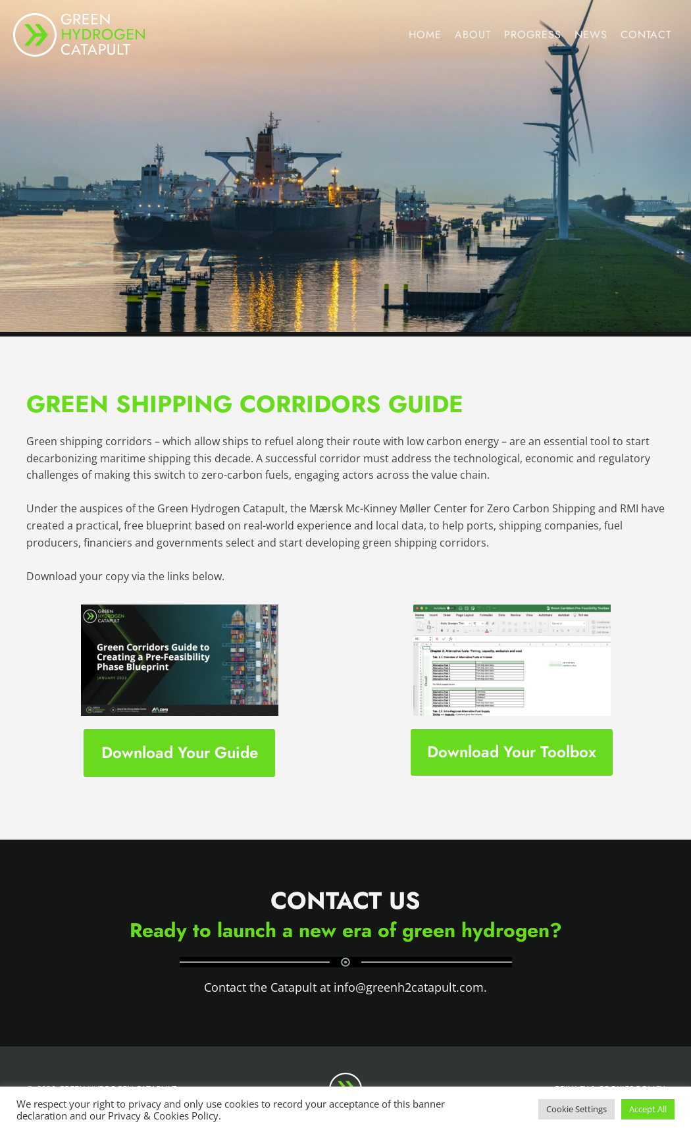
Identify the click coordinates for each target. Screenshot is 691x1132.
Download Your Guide (179, 752)
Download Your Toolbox (511, 751)
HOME (425, 34)
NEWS (591, 34)
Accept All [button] (648, 1109)
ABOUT (473, 34)
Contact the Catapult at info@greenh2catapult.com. (345, 987)
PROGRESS (532, 34)
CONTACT (646, 34)
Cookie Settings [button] (576, 1109)
